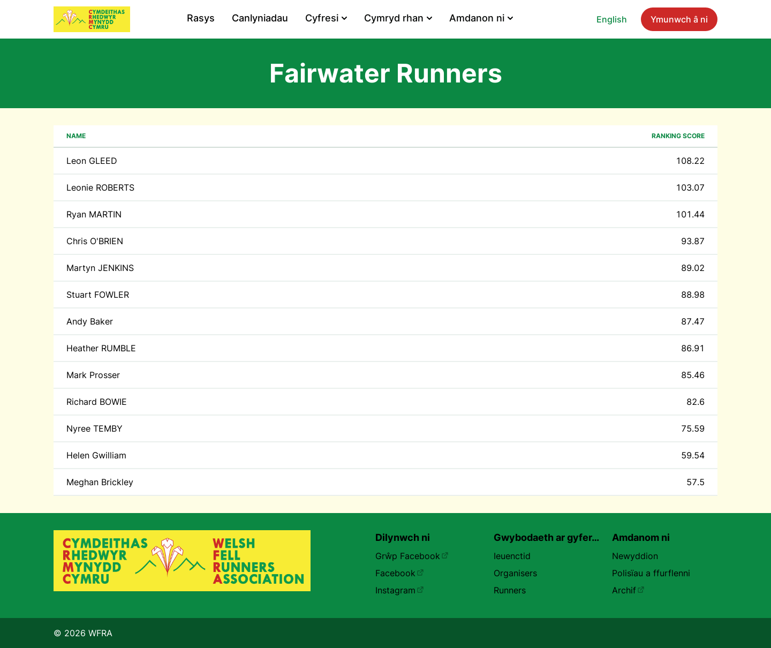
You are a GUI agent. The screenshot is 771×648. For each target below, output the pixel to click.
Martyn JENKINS (100, 267)
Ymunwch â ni (679, 19)
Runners (510, 590)
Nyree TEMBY (94, 428)
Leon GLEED (91, 160)
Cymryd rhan (398, 18)
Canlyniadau (260, 18)
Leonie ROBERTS (100, 187)
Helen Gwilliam (96, 455)
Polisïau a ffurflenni (651, 573)
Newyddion (635, 556)
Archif (628, 590)
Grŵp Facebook (412, 556)
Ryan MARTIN (94, 214)
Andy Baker (89, 321)
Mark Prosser (93, 375)
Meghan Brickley (99, 482)
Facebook (399, 573)
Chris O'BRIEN (94, 241)
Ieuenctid (512, 556)
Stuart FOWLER (97, 294)
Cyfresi (326, 18)
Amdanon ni (481, 18)
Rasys (201, 18)
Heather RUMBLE (101, 348)
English (611, 19)
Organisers (515, 573)
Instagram (399, 590)
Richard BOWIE (96, 401)
